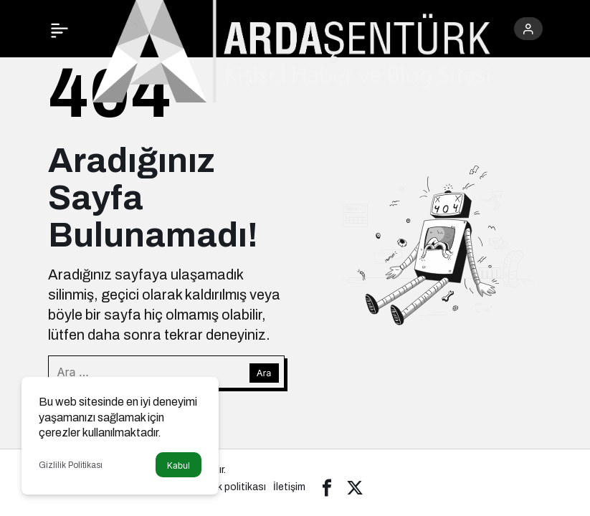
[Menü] (59, 28)
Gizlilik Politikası (71, 465)
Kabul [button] (178, 465)
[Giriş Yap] (528, 28)
